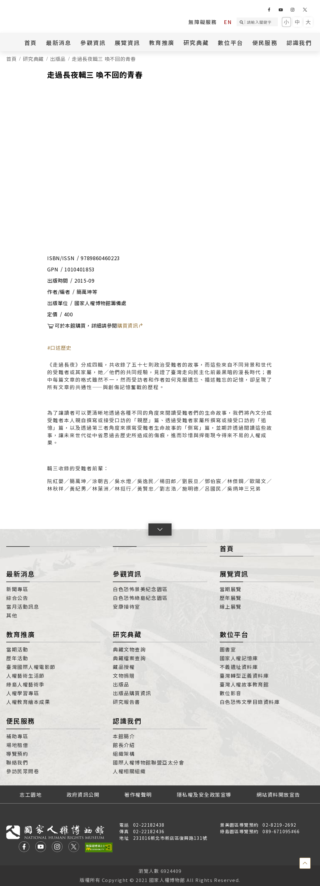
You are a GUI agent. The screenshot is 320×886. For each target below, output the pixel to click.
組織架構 (124, 753)
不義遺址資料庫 (239, 667)
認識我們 (299, 42)
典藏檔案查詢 (129, 658)
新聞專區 (17, 589)
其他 (11, 615)
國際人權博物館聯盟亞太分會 (148, 762)
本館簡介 (124, 736)
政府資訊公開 (83, 794)
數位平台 (230, 42)
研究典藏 (196, 42)
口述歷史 (60, 347)
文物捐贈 (124, 675)
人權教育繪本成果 (28, 701)
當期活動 (17, 649)
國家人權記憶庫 (239, 658)
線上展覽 (231, 606)
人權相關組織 (129, 771)
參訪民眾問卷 (22, 771)
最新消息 (58, 42)
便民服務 (265, 42)
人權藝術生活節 (25, 675)
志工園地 (31, 794)
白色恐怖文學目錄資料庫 (250, 701)
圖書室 (228, 649)
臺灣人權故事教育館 (244, 684)
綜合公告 (17, 597)
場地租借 (17, 745)
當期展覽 (231, 589)
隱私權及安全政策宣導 (204, 794)
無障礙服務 (202, 22)
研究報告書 (126, 701)
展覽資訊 (127, 42)
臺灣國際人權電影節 (31, 667)
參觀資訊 (93, 42)
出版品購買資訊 (132, 693)
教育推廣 (161, 42)
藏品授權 (124, 667)
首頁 (30, 42)
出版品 (58, 58)
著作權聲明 (138, 794)
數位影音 (231, 693)
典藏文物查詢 (129, 649)
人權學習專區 (22, 693)
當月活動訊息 (22, 606)
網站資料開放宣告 (278, 794)
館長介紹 (124, 745)
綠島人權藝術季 (25, 684)
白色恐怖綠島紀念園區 (140, 597)
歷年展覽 (231, 597)
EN (228, 22)
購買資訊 (130, 325)
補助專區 (17, 736)
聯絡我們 (17, 762)
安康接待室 (126, 606)
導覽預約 (17, 753)
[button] (160, 529)
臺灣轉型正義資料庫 (244, 675)
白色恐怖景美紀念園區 (140, 589)
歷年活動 (17, 658)
